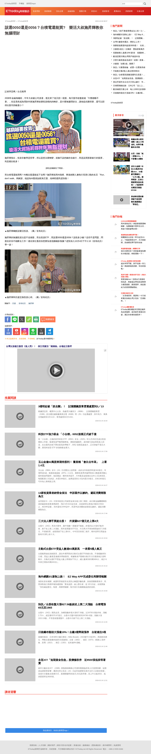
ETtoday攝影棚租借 (127, 307)
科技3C (94, 11)
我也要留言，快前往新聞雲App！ (56, 730)
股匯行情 (82, 11)
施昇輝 (31, 303)
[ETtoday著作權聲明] (45, 339)
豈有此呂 (22, 303)
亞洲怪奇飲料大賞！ (127, 293)
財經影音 (105, 11)
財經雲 (18, 11)
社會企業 (140, 11)
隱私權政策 (96, 745)
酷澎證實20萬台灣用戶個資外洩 (126, 56)
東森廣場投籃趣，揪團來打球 (130, 248)
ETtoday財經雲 (117, 103)
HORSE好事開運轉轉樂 (128, 221)
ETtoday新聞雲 (11, 1)
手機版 (21, 1)
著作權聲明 (107, 745)
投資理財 (36, 11)
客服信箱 (77, 745)
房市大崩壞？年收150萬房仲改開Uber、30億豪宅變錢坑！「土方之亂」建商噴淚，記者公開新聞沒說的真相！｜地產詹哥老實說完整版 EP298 (137, 178)
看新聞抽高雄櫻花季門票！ (130, 235)
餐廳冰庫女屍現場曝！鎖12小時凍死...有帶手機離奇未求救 (137, 143)
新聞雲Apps (31, 1)
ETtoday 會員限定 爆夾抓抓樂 (131, 261)
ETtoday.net (81, 749)
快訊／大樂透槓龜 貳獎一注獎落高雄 (129, 67)
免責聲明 (117, 745)
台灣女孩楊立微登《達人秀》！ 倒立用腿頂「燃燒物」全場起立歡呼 (39, 346)
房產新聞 (128, 11)
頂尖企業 (59, 11)
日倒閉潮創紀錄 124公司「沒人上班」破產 (131, 86)
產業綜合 (117, 11)
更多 (141, 116)
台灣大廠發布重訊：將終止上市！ (127, 42)
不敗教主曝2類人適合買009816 (126, 71)
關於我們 (51, 745)
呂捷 (14, 303)
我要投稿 (33, 745)
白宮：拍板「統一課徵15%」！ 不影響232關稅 (137, 156)
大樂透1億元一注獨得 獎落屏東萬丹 (128, 49)
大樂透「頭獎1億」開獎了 (124, 64)
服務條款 (86, 745)
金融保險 (71, 11)
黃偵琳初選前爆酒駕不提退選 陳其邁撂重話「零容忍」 (137, 200)
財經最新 (48, 11)
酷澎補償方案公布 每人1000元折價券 (129, 89)
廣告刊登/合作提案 (64, 745)
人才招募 (42, 745)
